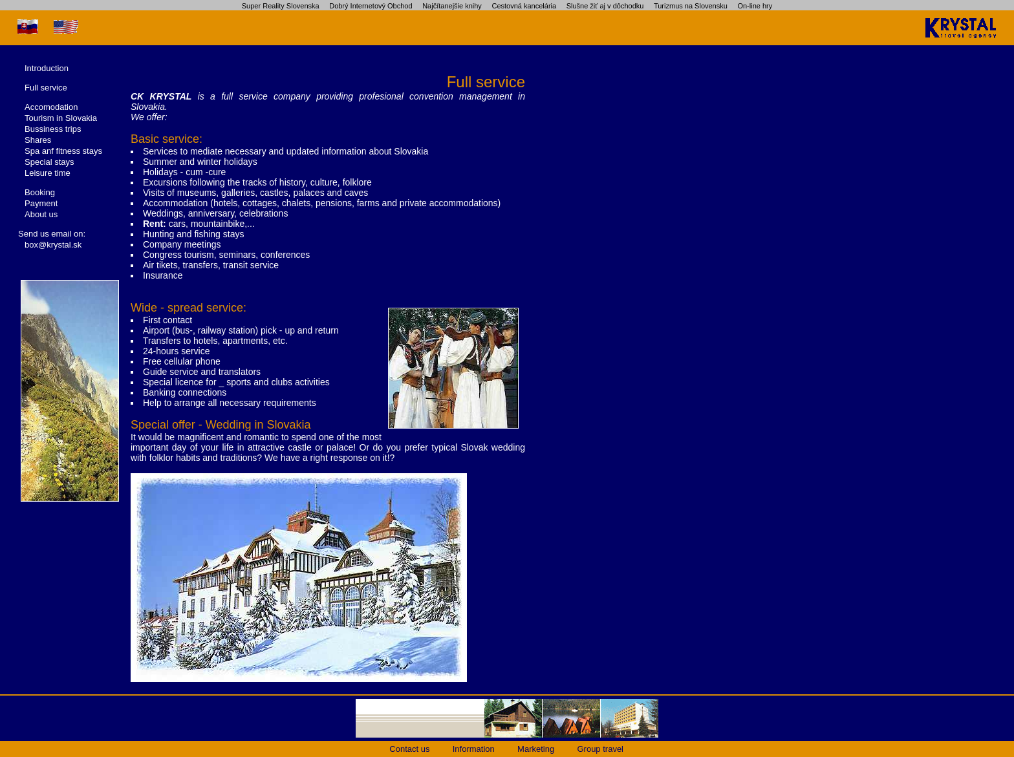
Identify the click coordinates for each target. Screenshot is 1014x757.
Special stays (49, 162)
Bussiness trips (53, 129)
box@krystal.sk (53, 245)
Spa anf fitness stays (63, 151)
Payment (41, 203)
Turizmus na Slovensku (691, 6)
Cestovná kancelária (523, 6)
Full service (46, 87)
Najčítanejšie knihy (452, 6)
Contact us (409, 749)
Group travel (600, 749)
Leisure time (47, 173)
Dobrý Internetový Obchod (370, 6)
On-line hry (754, 6)
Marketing (535, 749)
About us (41, 214)
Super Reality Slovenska (280, 6)
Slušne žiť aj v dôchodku (605, 6)
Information (474, 749)
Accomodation (51, 107)
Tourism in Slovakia (61, 118)
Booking (40, 192)
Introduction (47, 68)
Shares (38, 140)
